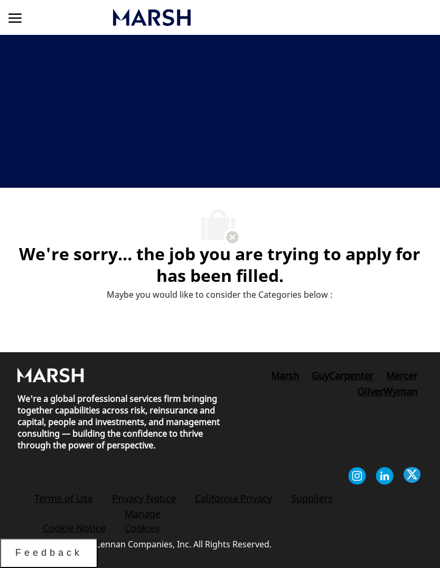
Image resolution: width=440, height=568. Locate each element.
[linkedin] (384, 477)
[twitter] (412, 477)
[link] (208, 17)
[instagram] (357, 477)
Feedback (48, 552)
